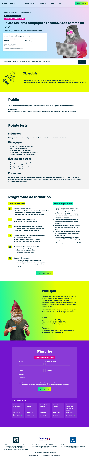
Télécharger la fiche (43, 273)
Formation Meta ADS (26, 12)
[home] (8, 3)
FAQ (60, 3)
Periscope (23, 177)
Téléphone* (48, 368)
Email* (21, 368)
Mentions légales (33, 455)
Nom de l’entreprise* (51, 361)
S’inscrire (82, 62)
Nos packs (43, 3)
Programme (36, 62)
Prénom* (21, 361)
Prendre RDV (71, 62)
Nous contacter (81, 3)
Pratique (46, 62)
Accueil (6, 12)
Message (21, 374)
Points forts (25, 62)
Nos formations (29, 3)
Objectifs (7, 62)
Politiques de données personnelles (51, 455)
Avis (52, 3)
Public (15, 62)
